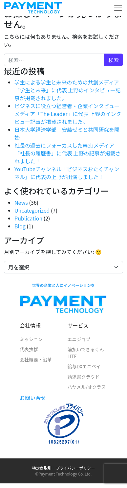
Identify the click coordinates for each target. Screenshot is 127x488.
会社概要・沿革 (36, 359)
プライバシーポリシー (75, 468)
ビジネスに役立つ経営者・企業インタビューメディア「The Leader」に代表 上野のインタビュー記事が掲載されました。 (67, 114)
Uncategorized (32, 210)
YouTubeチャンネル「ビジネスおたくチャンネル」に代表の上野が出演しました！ (66, 173)
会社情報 (30, 325)
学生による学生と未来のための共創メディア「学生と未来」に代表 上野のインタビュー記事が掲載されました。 (67, 90)
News (21, 202)
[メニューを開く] (118, 8)
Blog (20, 226)
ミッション (31, 339)
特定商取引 (42, 468)
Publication (28, 218)
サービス (78, 325)
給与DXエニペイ (84, 366)
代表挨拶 (29, 349)
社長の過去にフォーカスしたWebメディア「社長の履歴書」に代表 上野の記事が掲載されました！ (67, 153)
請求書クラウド (84, 376)
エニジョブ (79, 339)
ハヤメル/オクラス (87, 386)
